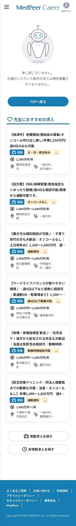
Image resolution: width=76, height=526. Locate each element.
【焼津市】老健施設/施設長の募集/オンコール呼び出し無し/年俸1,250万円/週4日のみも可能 (38, 140)
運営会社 (50, 500)
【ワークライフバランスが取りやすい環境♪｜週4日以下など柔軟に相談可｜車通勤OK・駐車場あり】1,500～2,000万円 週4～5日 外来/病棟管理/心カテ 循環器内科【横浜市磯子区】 (37, 294)
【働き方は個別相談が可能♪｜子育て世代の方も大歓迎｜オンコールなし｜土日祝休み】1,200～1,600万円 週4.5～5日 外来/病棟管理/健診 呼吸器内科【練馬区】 (37, 245)
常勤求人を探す (37, 436)
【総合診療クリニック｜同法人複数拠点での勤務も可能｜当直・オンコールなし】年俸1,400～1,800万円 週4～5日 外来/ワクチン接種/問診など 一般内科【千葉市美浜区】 (38, 393)
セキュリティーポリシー (21, 500)
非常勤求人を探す (38, 449)
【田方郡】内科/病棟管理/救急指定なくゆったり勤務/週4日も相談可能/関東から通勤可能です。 (38, 190)
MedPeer (12, 505)
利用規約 (62, 491)
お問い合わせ (41, 491)
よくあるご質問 (16, 491)
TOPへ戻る (38, 101)
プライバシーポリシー (20, 496)
